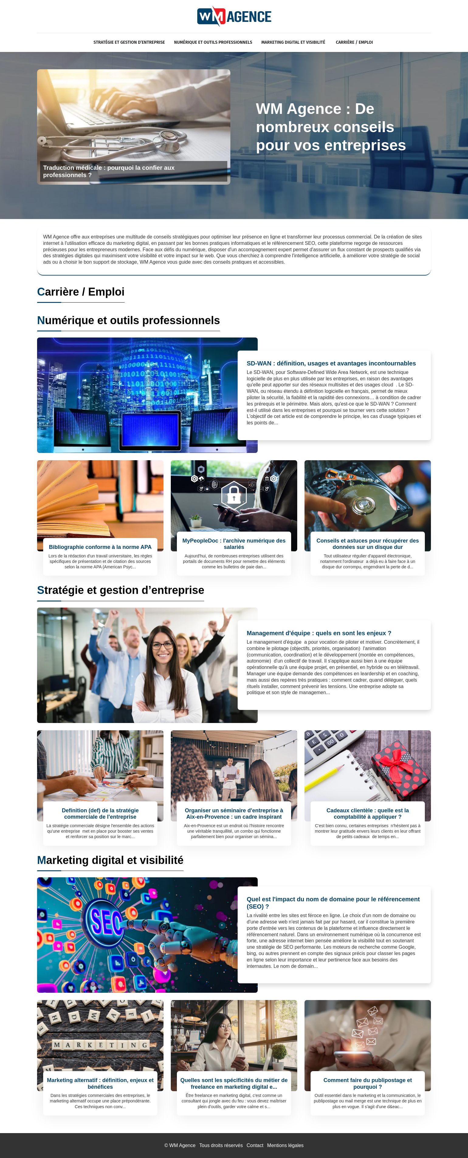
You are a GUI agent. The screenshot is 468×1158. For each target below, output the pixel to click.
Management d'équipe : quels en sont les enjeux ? (319, 633)
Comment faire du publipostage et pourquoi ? (367, 1083)
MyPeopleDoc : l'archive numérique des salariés (233, 544)
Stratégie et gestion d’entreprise (129, 42)
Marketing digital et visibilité (293, 42)
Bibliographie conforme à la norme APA (100, 547)
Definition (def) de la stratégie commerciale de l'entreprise (100, 813)
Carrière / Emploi (354, 42)
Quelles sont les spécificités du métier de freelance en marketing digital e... (233, 1083)
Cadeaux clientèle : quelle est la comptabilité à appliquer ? (367, 813)
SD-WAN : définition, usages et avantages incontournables (331, 363)
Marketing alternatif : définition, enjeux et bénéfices (100, 1083)
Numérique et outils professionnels (213, 42)
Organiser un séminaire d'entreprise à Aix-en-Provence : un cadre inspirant (234, 813)
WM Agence (182, 1145)
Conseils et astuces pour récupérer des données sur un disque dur (367, 544)
